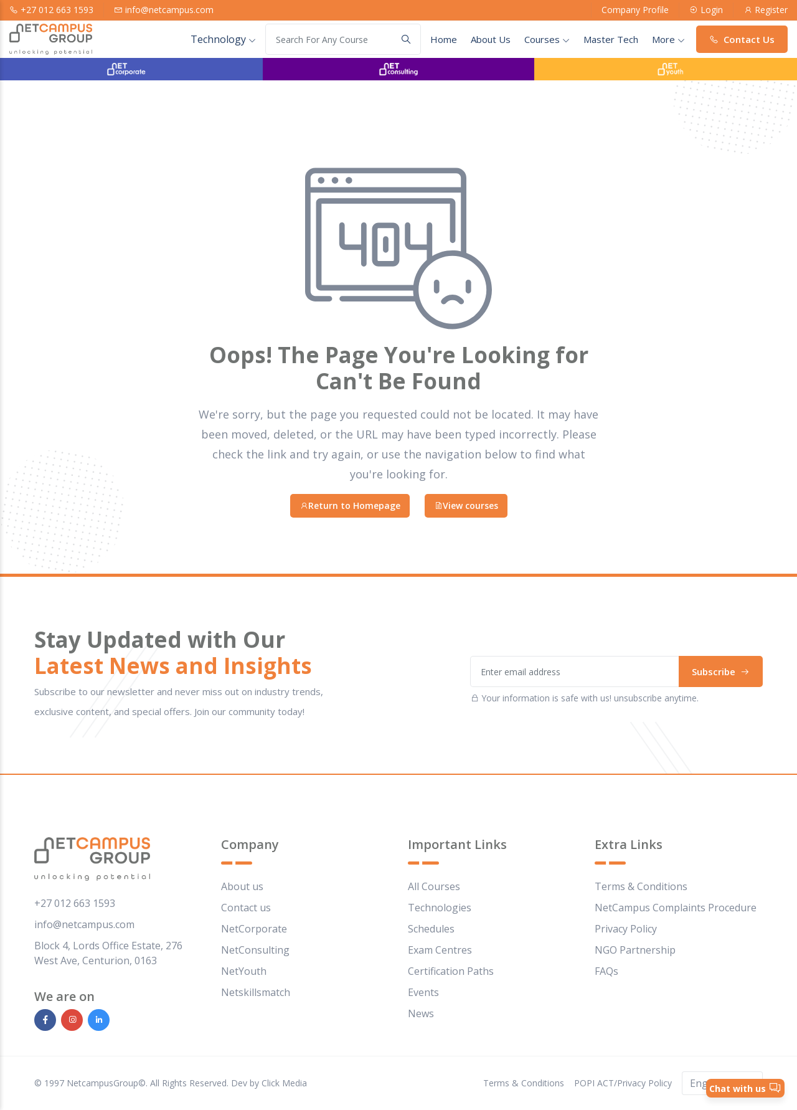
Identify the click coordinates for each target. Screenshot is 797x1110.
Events (423, 992)
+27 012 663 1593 (57, 10)
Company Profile (635, 10)
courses (547, 39)
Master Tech (610, 39)
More (668, 39)
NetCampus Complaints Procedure (676, 907)
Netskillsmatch (255, 992)
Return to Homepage (349, 505)
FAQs (606, 971)
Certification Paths (451, 971)
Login (711, 10)
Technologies (439, 907)
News (421, 1013)
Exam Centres (440, 950)
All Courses (434, 886)
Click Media (284, 1083)
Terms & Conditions (641, 886)
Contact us (246, 907)
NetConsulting (255, 950)
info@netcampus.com (169, 10)
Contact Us (742, 39)
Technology (223, 39)
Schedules (431, 929)
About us (242, 886)
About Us (491, 39)
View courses (466, 505)
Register (771, 10)
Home (443, 39)
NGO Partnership (635, 950)
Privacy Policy (626, 929)
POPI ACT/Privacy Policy (623, 1083)
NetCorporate (254, 929)
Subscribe (721, 671)
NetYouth (243, 971)
